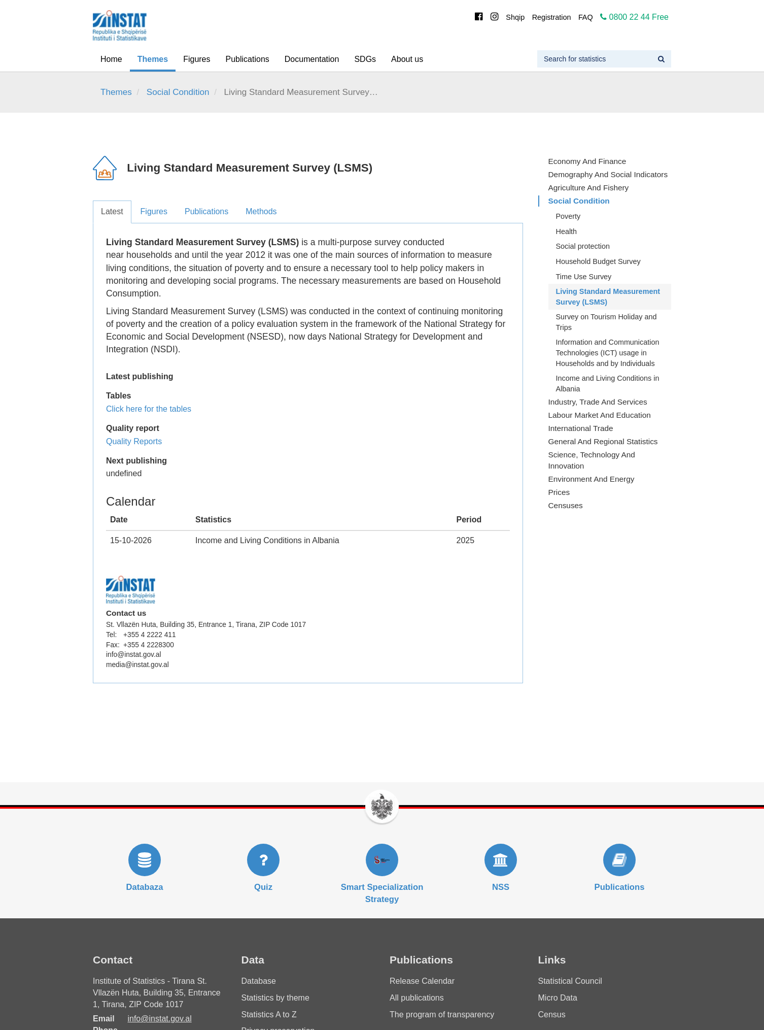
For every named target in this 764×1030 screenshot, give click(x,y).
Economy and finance (587, 161)
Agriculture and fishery (588, 187)
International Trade (580, 428)
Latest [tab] (112, 211)
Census (552, 1014)
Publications (247, 59)
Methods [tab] (261, 211)
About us (407, 59)
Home (111, 59)
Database (258, 981)
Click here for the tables (148, 409)
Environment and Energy (591, 479)
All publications (417, 997)
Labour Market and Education (599, 415)
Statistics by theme (275, 997)
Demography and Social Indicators (608, 174)
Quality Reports (134, 441)
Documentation (312, 59)
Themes (152, 59)
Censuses (565, 505)
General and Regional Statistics (603, 441)
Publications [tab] (206, 211)
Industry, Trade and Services (597, 401)
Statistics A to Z (269, 1014)
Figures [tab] (154, 211)
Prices (559, 492)
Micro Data (557, 997)
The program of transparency (442, 1014)
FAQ (585, 17)
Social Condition (178, 92)
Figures (196, 59)
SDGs (365, 59)
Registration (551, 17)
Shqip (515, 17)
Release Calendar (422, 981)
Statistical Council (570, 981)
